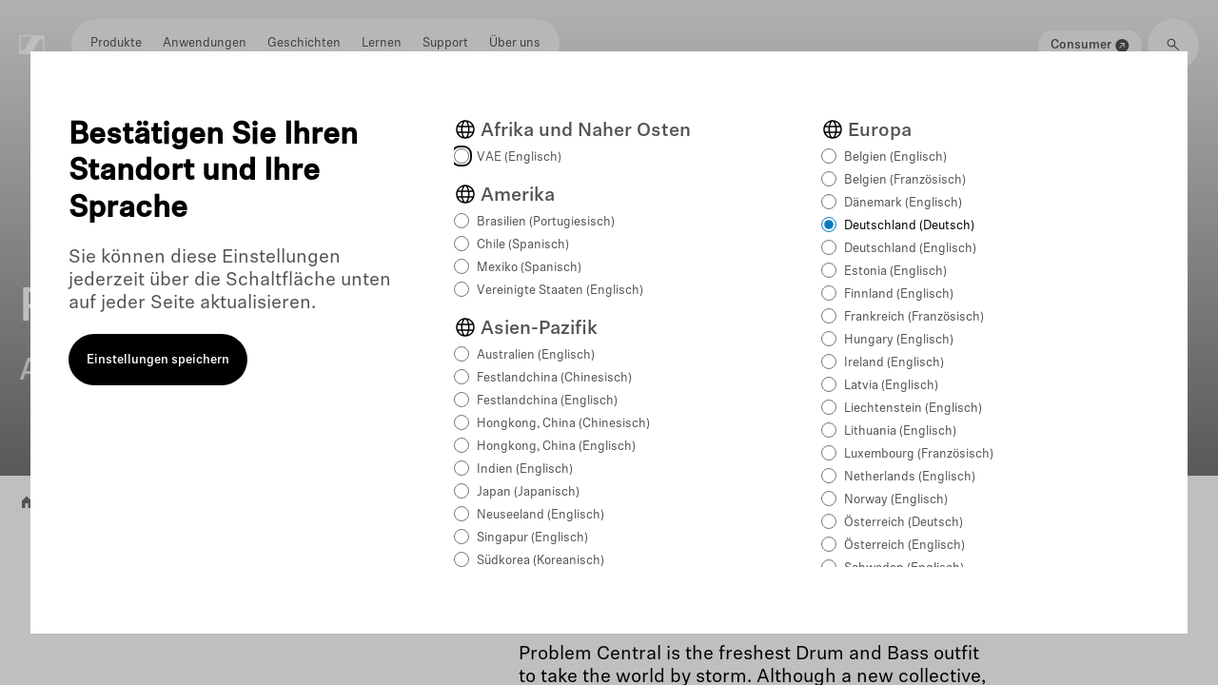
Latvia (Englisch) (891, 386)
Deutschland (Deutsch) (909, 226)
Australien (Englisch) (536, 355)
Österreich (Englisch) (904, 545)
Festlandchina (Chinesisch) (554, 378)
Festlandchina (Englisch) (547, 401)
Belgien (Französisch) (905, 180)
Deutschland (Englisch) (910, 249)
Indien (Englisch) (525, 469)
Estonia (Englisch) (895, 271)
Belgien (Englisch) (895, 157)
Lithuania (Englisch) (900, 431)
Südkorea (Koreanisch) (540, 561)
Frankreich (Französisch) (914, 317)
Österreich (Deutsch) (903, 523)
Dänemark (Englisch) (903, 203)
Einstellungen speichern (158, 360)
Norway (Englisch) (896, 500)
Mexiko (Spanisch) (529, 268)
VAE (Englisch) (519, 157)
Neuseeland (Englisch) (540, 515)
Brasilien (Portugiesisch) (546, 222)
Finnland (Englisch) (898, 294)
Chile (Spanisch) (523, 245)
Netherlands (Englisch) (909, 477)
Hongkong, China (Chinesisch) (563, 424)
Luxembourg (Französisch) (918, 454)
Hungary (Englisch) (898, 340)
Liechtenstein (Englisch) (913, 408)
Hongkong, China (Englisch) (556, 446)
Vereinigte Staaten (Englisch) (560, 290)
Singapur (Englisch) (532, 538)
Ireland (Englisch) (894, 363)
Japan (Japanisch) (528, 492)
